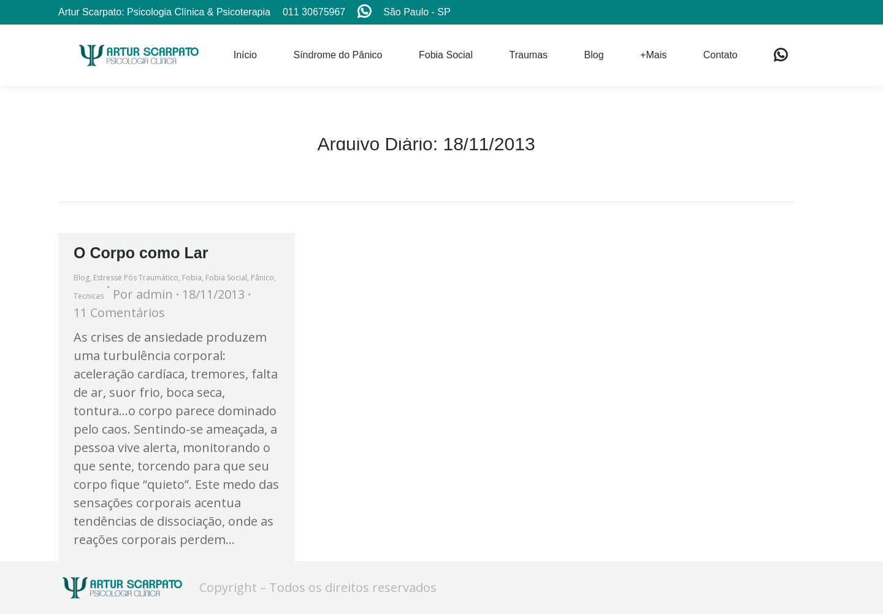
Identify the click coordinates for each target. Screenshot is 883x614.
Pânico (262, 277)
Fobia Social (226, 277)
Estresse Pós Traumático (135, 277)
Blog (82, 277)
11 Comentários (119, 312)
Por (143, 294)
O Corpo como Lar (141, 252)
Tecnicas (89, 296)
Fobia (192, 277)
